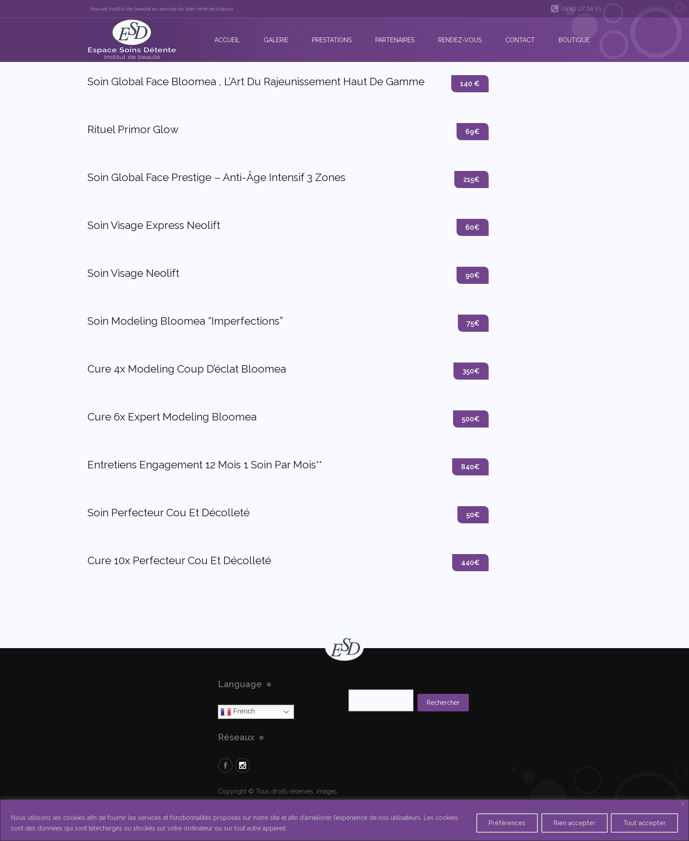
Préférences (504, 822)
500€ (471, 419)
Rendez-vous (460, 40)
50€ (473, 515)
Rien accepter (573, 822)
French (238, 712)
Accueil (227, 40)
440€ (470, 562)
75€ (473, 323)
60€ (472, 227)
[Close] (683, 803)
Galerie (276, 40)
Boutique (574, 40)
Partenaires (394, 40)
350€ (471, 371)
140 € (470, 84)
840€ (470, 467)
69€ (472, 131)
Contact (520, 40)
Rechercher (443, 702)
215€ (471, 179)
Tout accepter (644, 822)
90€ (472, 275)
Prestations (332, 40)
